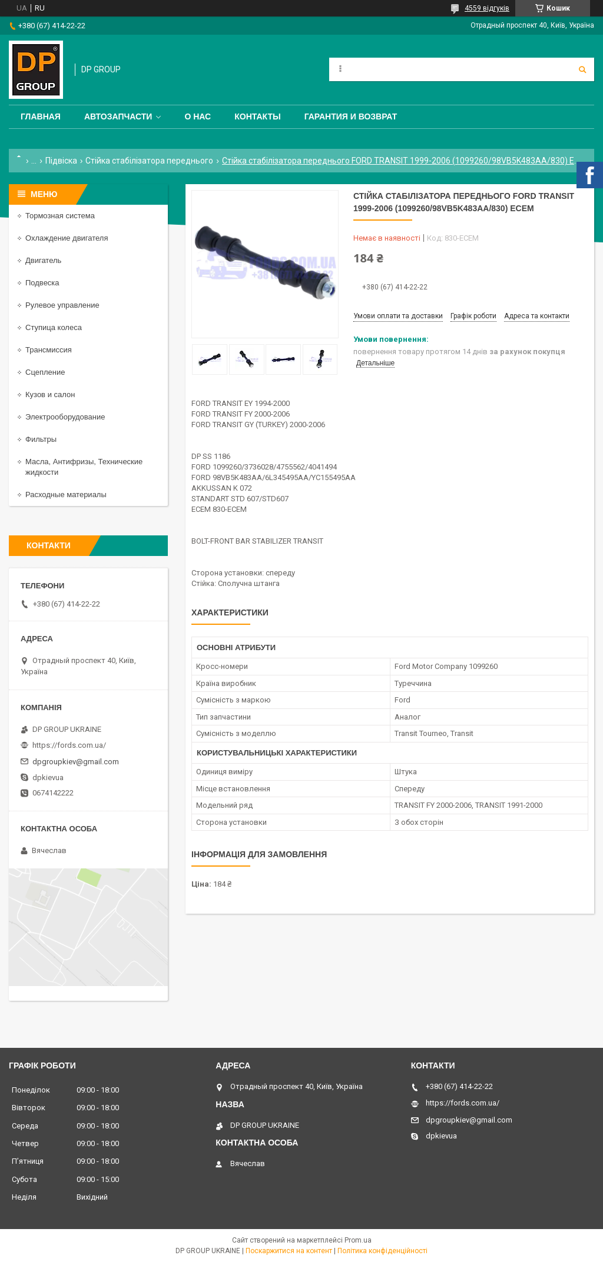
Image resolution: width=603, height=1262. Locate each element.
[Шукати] (582, 69)
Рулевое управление (62, 305)
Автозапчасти (118, 116)
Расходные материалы (66, 494)
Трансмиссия (48, 349)
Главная (41, 116)
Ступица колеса (53, 327)
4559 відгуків (487, 8)
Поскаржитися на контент (289, 1251)
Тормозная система (60, 215)
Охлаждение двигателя (66, 238)
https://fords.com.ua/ (69, 745)
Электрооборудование (65, 416)
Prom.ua (358, 1240)
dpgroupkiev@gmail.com (75, 761)
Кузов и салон (50, 394)
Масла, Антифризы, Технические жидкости (84, 467)
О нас (197, 116)
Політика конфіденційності (382, 1251)
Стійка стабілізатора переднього (149, 160)
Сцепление (45, 372)
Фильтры (41, 439)
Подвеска (42, 282)
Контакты (257, 116)
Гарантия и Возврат (350, 116)
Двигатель (43, 260)
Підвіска (61, 160)
